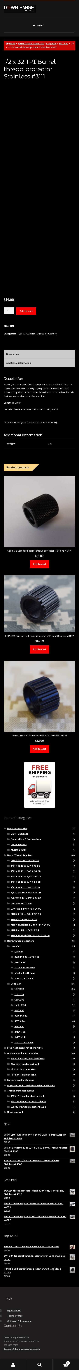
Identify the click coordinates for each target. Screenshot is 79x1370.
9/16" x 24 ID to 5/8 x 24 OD (26, 908)
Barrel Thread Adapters (19, 855)
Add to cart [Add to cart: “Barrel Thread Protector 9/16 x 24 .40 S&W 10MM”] (39, 748)
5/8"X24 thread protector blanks (28, 1107)
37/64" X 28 (20, 1015)
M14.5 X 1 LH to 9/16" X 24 (25, 930)
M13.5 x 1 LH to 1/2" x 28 (24, 919)
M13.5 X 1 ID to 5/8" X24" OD (26, 914)
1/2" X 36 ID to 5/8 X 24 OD (25, 887)
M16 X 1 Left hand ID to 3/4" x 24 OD (30, 935)
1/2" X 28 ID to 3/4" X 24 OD (25, 871)
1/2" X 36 (19, 999)
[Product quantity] (9, 310)
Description (12, 354)
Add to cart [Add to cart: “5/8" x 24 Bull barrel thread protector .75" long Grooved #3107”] (39, 649)
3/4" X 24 (19, 1010)
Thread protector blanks (20, 1090)
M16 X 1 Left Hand (23, 978)
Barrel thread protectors (31, 43)
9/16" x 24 (19, 962)
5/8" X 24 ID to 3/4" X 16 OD (26, 892)
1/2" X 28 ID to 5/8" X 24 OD (26, 876)
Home (12, 43)
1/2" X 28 (19, 989)
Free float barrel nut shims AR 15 (25, 1048)
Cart (61, 1362)
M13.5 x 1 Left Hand (24, 967)
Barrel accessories (17, 828)
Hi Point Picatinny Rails (23, 1074)
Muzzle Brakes (18, 849)
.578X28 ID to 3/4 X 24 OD (25, 860)
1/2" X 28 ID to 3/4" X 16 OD (25, 866)
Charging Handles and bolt (25, 1064)
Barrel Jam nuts (19, 833)
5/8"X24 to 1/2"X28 (21, 903)
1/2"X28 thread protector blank (27, 1096)
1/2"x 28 (18, 951)
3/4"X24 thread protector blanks (28, 1101)
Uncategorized (15, 1112)
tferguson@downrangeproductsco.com (22, 1349)
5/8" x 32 (19, 1026)
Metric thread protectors (20, 1080)
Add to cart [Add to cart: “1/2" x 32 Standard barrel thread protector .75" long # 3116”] (39, 564)
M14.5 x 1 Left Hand (24, 973)
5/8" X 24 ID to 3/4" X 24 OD (26, 898)
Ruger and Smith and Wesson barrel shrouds (31, 1085)
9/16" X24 (19, 1037)
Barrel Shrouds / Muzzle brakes (27, 1058)
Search (39, 1364)
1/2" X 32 (63, 43)
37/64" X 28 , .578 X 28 (26, 957)
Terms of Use (15, 1315)
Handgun (15, 946)
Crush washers (18, 844)
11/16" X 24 (20, 1005)
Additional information (18, 362)
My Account (14, 1310)
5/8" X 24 (19, 1021)
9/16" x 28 (19, 1032)
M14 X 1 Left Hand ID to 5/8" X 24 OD (30, 924)
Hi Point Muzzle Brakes (23, 1069)
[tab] (39, 354)
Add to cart (26, 311)
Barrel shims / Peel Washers (26, 839)
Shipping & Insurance (19, 1321)
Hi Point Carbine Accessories (22, 1053)
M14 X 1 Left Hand (23, 1042)
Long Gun (51, 43)
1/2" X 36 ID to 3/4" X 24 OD (25, 882)
